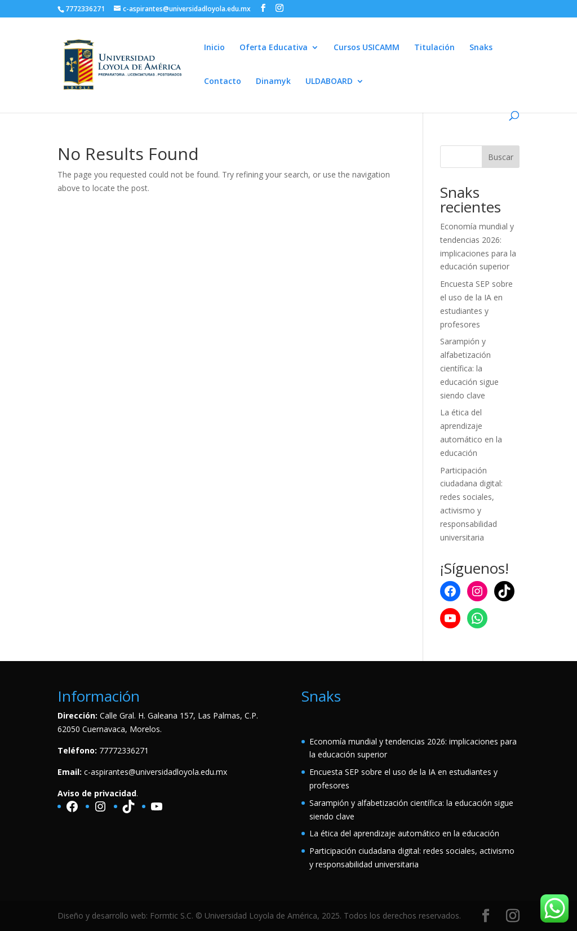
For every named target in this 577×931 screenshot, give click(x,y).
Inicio (214, 47)
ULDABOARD (329, 81)
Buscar (500, 157)
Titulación (434, 47)
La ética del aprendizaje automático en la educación (404, 833)
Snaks (480, 47)
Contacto (222, 81)
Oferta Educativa (273, 47)
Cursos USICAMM (367, 47)
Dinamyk (273, 81)
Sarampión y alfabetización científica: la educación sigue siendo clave (469, 368)
